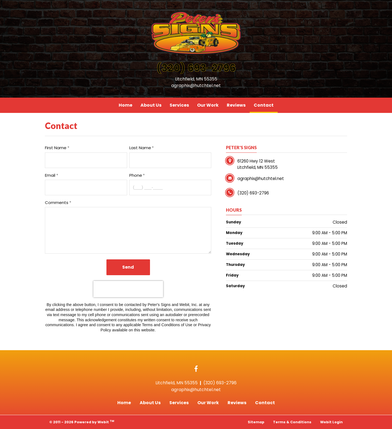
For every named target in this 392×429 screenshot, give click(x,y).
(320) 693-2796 (196, 68)
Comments (56, 202)
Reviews (236, 105)
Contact (266, 104)
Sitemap (256, 422)
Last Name (140, 148)
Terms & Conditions (292, 422)
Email (50, 175)
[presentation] (128, 289)
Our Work (208, 105)
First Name (55, 148)
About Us (150, 105)
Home (125, 105)
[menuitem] (125, 105)
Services (179, 105)
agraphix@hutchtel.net (196, 85)
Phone (135, 175)
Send (128, 267)
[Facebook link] (196, 369)
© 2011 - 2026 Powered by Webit (81, 421)
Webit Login (331, 422)
